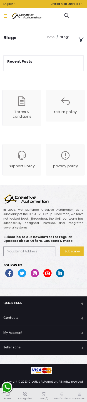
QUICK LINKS (12, 303)
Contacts (10, 317)
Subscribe (72, 251)
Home (50, 37)
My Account (12, 332)
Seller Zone (12, 347)
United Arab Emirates (65, 4)
